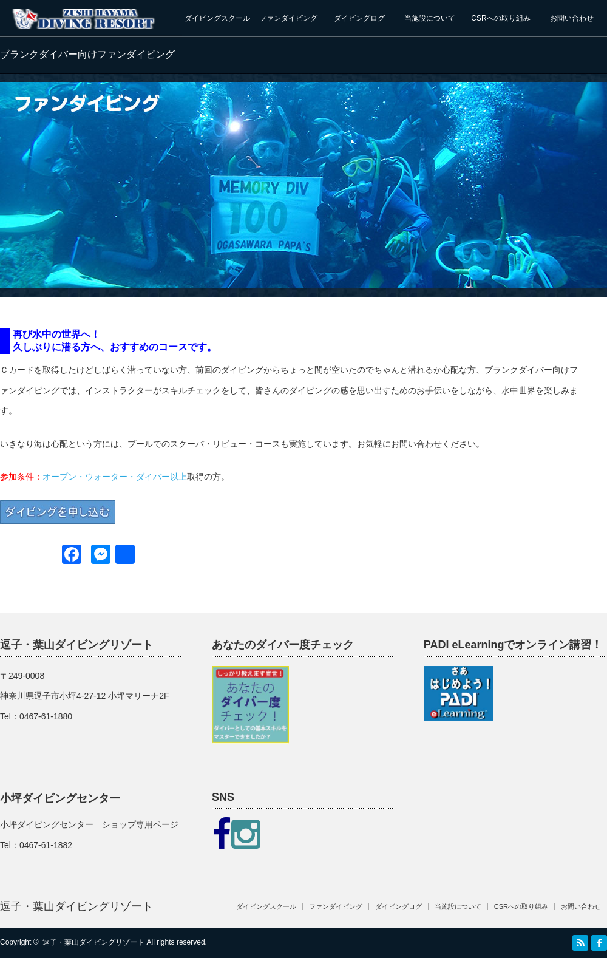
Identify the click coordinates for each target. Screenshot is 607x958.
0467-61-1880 (45, 716)
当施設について (429, 18)
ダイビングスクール (217, 18)
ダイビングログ (359, 18)
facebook (599, 943)
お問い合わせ (572, 18)
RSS (580, 943)
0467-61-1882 (45, 845)
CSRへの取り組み (500, 18)
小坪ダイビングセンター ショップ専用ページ (89, 824)
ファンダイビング (288, 18)
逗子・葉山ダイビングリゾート (76, 906)
